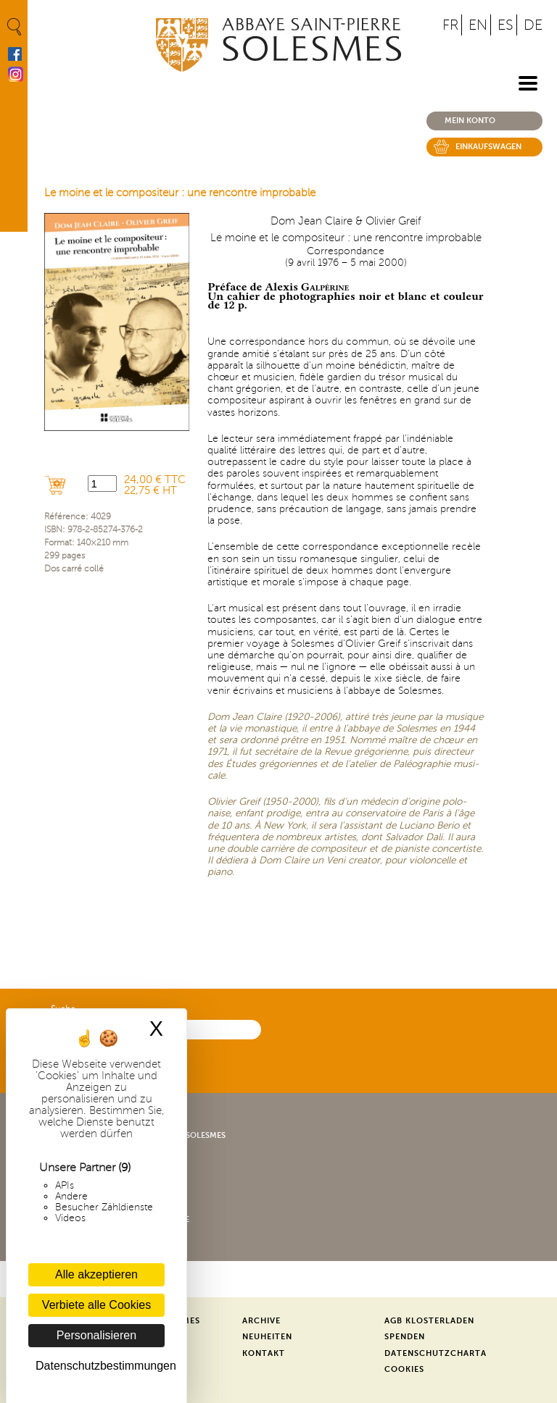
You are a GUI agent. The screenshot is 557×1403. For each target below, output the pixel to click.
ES (505, 25)
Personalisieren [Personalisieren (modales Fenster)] (96, 1335)
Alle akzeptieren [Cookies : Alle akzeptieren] (96, 1274)
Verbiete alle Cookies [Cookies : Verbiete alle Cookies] (96, 1305)
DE (533, 25)
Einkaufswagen (488, 147)
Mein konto (470, 121)
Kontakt (263, 1353)
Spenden (404, 1337)
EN (478, 25)
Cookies (404, 1369)
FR (450, 25)
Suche (63, 1009)
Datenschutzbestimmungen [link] (100, 1366)
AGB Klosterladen (429, 1321)
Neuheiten (267, 1337)
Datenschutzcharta (435, 1353)
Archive (261, 1321)
